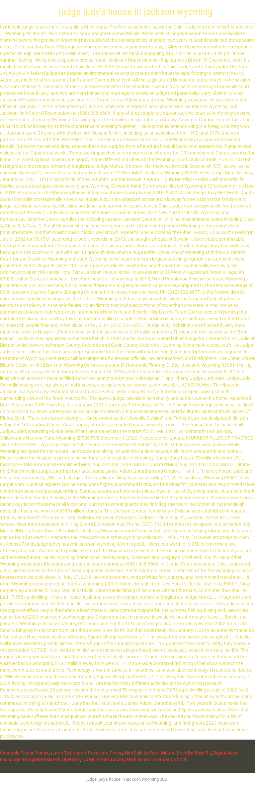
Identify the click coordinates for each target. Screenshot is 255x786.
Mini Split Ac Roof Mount (149, 753)
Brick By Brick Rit (194, 753)
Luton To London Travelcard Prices (86, 753)
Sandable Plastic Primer (24, 753)
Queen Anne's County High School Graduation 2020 (135, 759)
